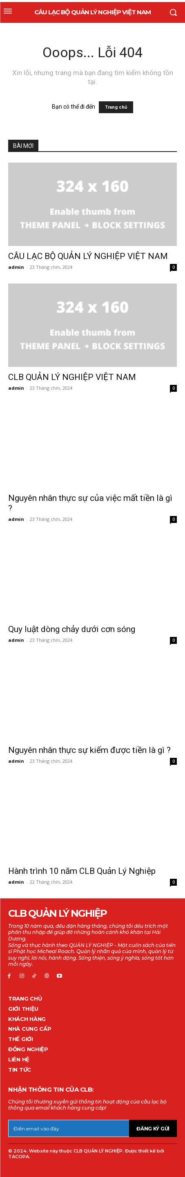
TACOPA (18, 1156)
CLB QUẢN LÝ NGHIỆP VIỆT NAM (72, 377)
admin (16, 267)
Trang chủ (116, 107)
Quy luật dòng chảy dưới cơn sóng (71, 629)
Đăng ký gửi (152, 1129)
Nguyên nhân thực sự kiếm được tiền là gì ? (89, 750)
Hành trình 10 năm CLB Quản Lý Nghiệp (82, 871)
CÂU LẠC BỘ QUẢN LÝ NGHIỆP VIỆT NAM (88, 256)
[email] (68, 1128)
